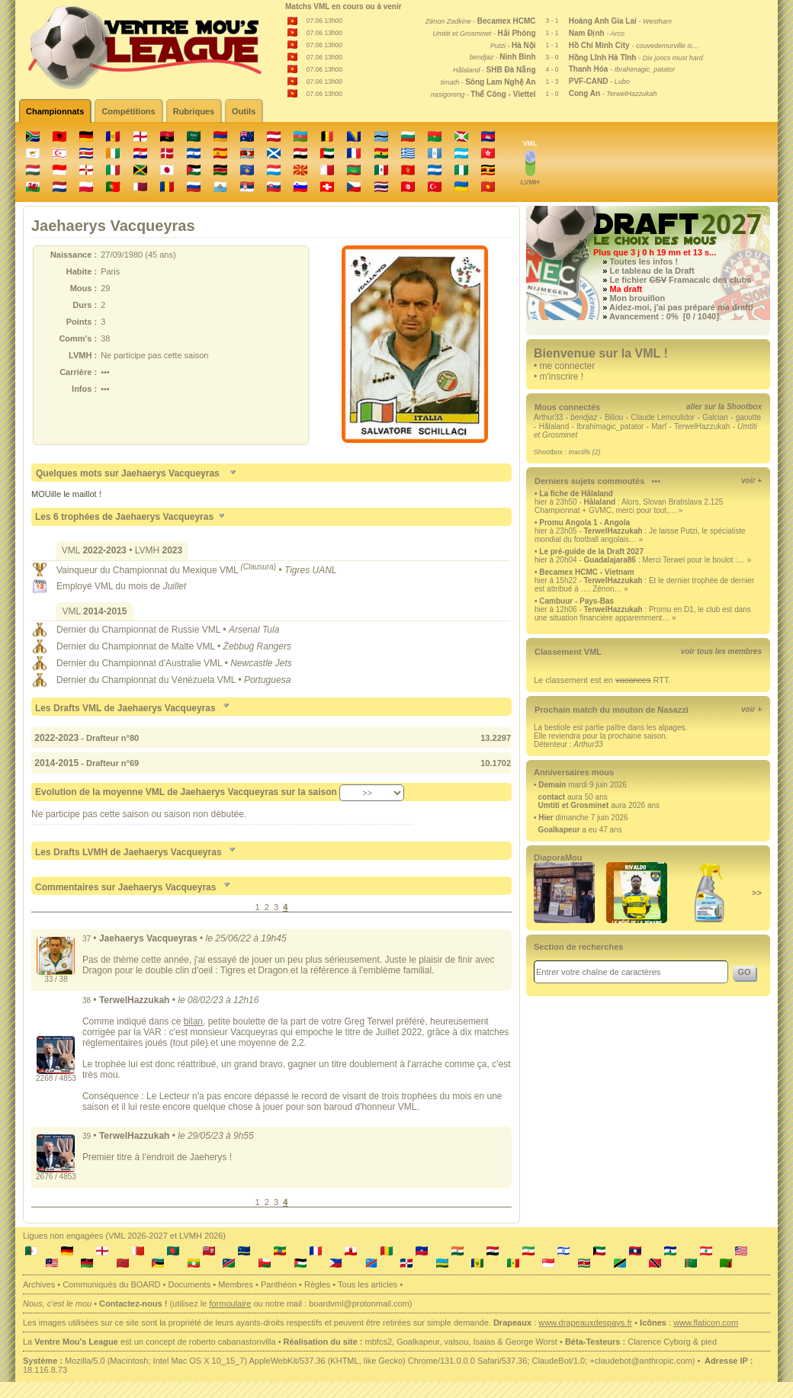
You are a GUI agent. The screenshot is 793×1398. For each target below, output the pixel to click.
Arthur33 (548, 417)
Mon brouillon (637, 298)
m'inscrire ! (562, 376)
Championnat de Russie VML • (165, 629)
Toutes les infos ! (643, 261)
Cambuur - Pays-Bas (576, 601)
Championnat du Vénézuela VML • (172, 680)
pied (709, 1341)
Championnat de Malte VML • (162, 646)
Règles (317, 1284)
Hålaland (554, 426)
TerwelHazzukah (702, 426)
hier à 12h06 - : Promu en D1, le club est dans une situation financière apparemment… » (643, 613)
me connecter (568, 366)
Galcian (715, 417)
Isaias (484, 1341)
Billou (614, 417)
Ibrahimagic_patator (610, 426)
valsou (457, 1341)
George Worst (531, 1341)
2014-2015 (55, 763)
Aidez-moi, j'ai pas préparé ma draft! (681, 307)
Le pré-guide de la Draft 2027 (591, 551)
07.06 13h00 (324, 20)
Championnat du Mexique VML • (198, 570)
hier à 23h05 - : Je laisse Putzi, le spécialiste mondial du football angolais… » (640, 535)
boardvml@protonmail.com (359, 1303)
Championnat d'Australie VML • (165, 663)
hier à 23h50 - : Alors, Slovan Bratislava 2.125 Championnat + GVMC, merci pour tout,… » (629, 506)
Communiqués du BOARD (111, 1284)
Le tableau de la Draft (651, 270)
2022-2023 (55, 738)
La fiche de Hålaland (576, 493)
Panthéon (279, 1284)
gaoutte (748, 417)
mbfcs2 (378, 1341)
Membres (235, 1284)
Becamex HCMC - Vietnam (586, 572)
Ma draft (625, 288)
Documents (190, 1284)
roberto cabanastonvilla (232, 1341)
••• (655, 481)
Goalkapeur (417, 1341)
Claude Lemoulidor (663, 417)
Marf (658, 426)
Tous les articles (367, 1284)
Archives (39, 1284)
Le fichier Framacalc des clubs (680, 279)
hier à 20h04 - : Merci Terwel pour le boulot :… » (643, 560)
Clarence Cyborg (659, 1341)
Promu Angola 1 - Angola (584, 522)
